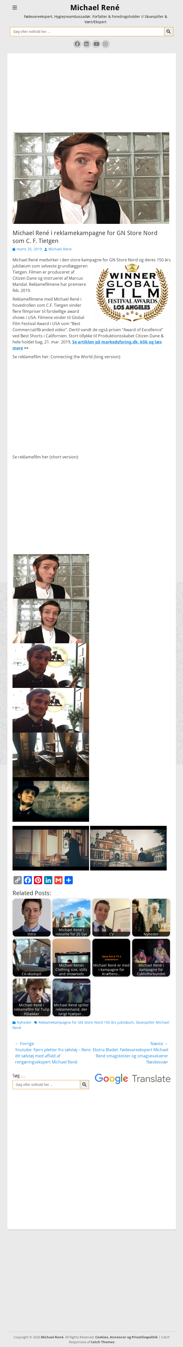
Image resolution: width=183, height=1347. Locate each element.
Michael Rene (60, 249)
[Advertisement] (91, 89)
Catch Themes (102, 1342)
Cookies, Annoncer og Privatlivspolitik (126, 1337)
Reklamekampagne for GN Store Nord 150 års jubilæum (86, 1022)
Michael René (94, 7)
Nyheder (24, 1022)
